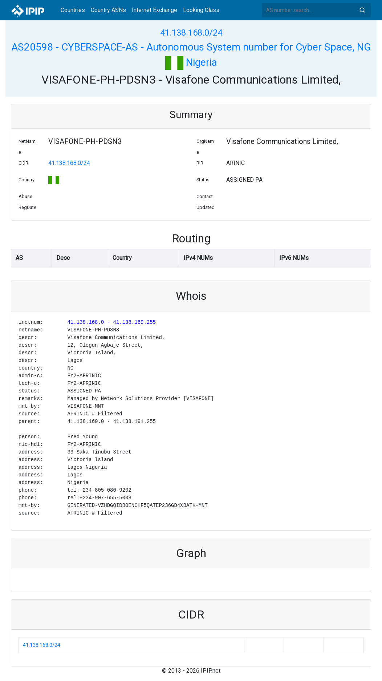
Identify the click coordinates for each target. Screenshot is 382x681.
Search (362, 10)
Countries (73, 10)
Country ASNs (108, 10)
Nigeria (191, 62)
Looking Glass (201, 10)
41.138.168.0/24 (191, 33)
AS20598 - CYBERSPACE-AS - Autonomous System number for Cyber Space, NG (191, 47)
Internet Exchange (154, 10)
